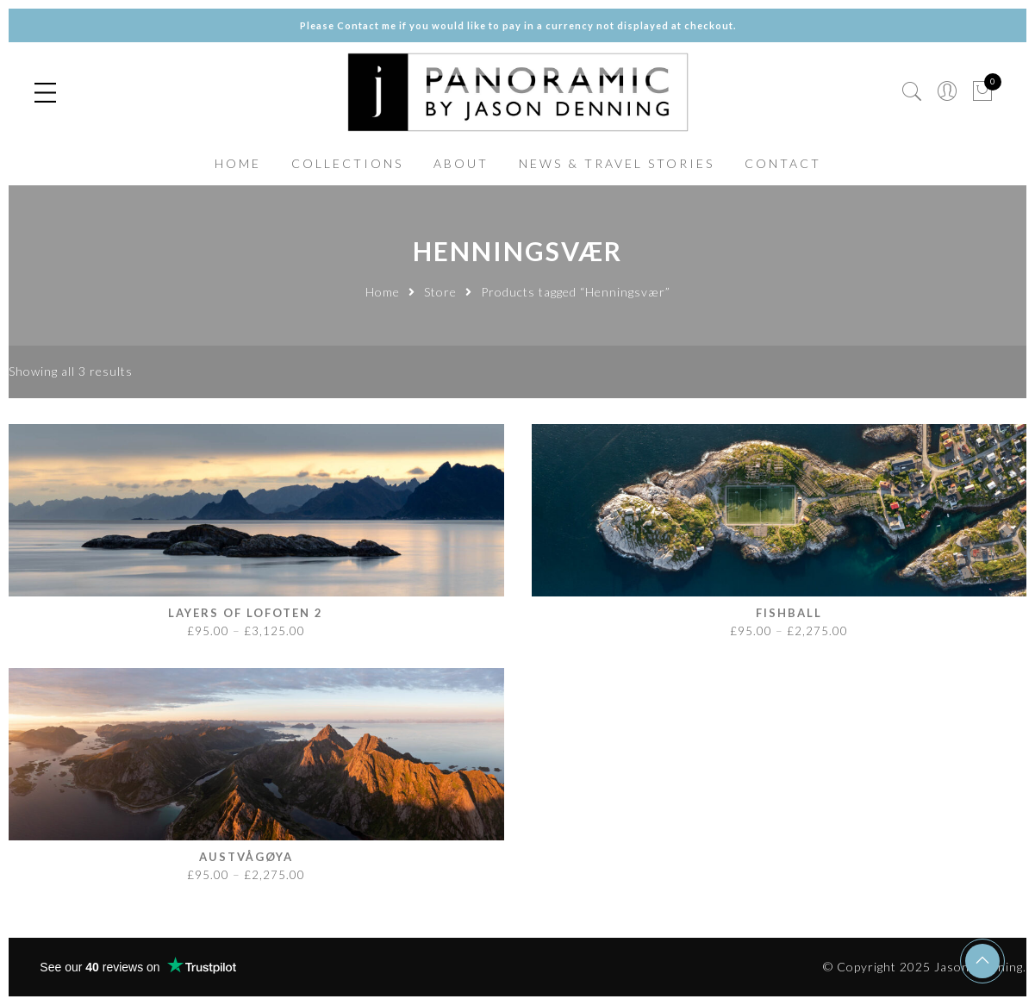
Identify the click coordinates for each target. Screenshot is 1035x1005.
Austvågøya (246, 857)
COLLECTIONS (347, 163)
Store (440, 291)
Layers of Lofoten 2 (245, 613)
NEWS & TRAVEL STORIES (616, 163)
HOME (238, 163)
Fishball (789, 613)
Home (382, 291)
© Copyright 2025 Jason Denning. (924, 966)
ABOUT (461, 163)
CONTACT (783, 163)
